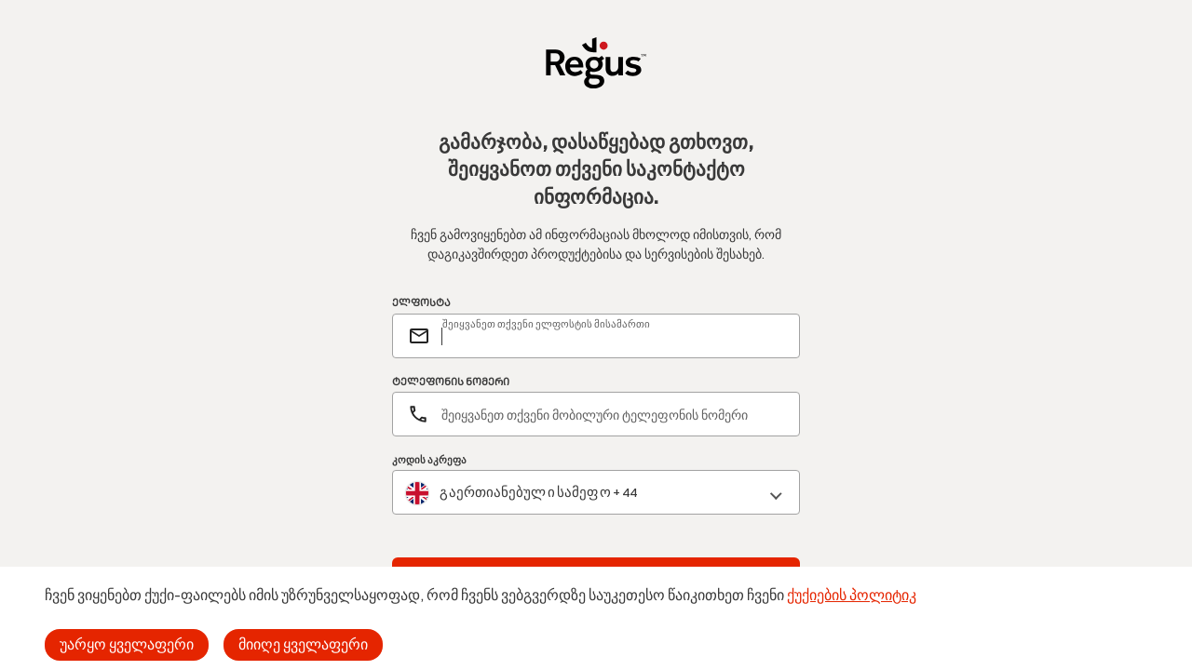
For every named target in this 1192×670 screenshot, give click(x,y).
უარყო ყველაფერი (127, 644)
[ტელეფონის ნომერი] (596, 414)
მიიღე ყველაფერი (303, 644)
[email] (612, 336)
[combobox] (596, 493)
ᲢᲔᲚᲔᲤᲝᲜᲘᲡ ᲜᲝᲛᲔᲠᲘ (450, 382)
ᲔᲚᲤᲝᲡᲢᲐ (421, 303)
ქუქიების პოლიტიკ (851, 595)
